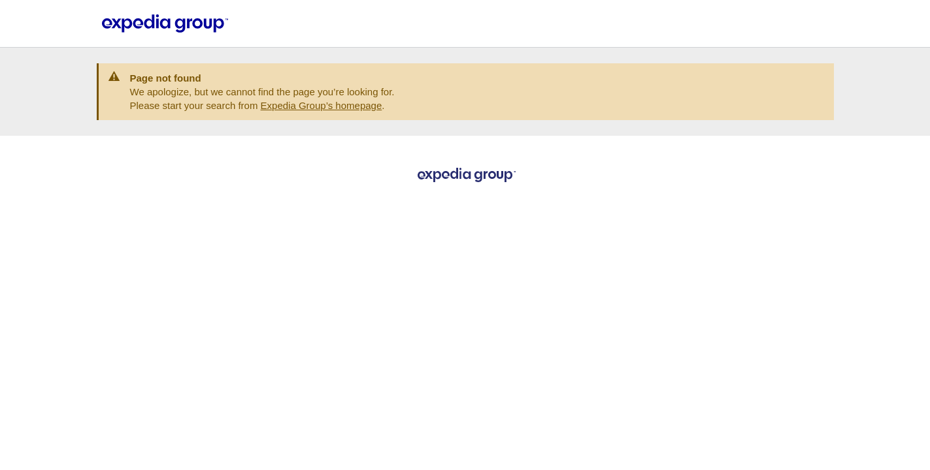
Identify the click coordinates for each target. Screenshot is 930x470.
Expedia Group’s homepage (321, 105)
